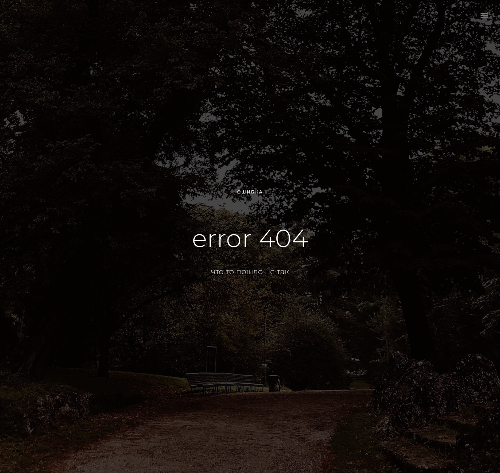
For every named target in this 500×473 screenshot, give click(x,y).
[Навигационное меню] (484, 15)
